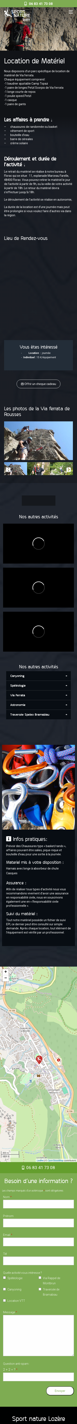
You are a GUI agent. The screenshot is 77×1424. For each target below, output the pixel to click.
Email (7, 1235)
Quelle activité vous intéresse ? (22, 1272)
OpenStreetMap (56, 1160)
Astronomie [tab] (17, 705)
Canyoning (14, 1289)
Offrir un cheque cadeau (38, 384)
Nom (7, 1197)
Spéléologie (14, 1278)
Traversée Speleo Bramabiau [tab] (29, 714)
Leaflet (40, 1160)
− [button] (5, 978)
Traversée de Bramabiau (51, 1292)
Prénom (8, 1216)
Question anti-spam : (16, 1367)
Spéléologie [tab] (18, 685)
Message (10, 1312)
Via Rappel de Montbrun (51, 1280)
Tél (5, 1253)
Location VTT (16, 1300)
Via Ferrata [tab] (17, 695)
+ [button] (5, 972)
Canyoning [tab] (17, 676)
